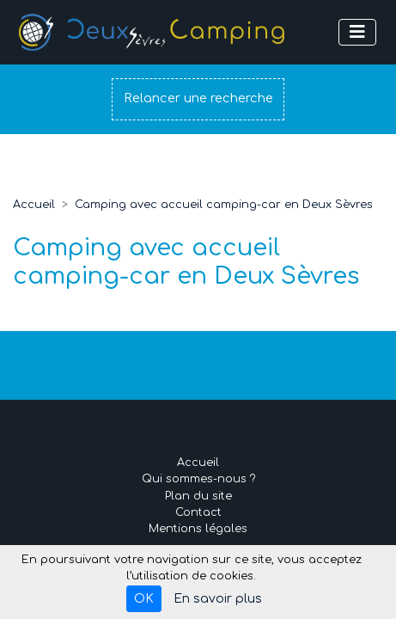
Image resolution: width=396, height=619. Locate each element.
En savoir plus (218, 598)
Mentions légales (198, 529)
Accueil (34, 205)
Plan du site (198, 496)
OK (144, 598)
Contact (198, 512)
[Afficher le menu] (357, 32)
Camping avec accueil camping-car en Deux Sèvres (224, 205)
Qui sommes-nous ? (198, 479)
